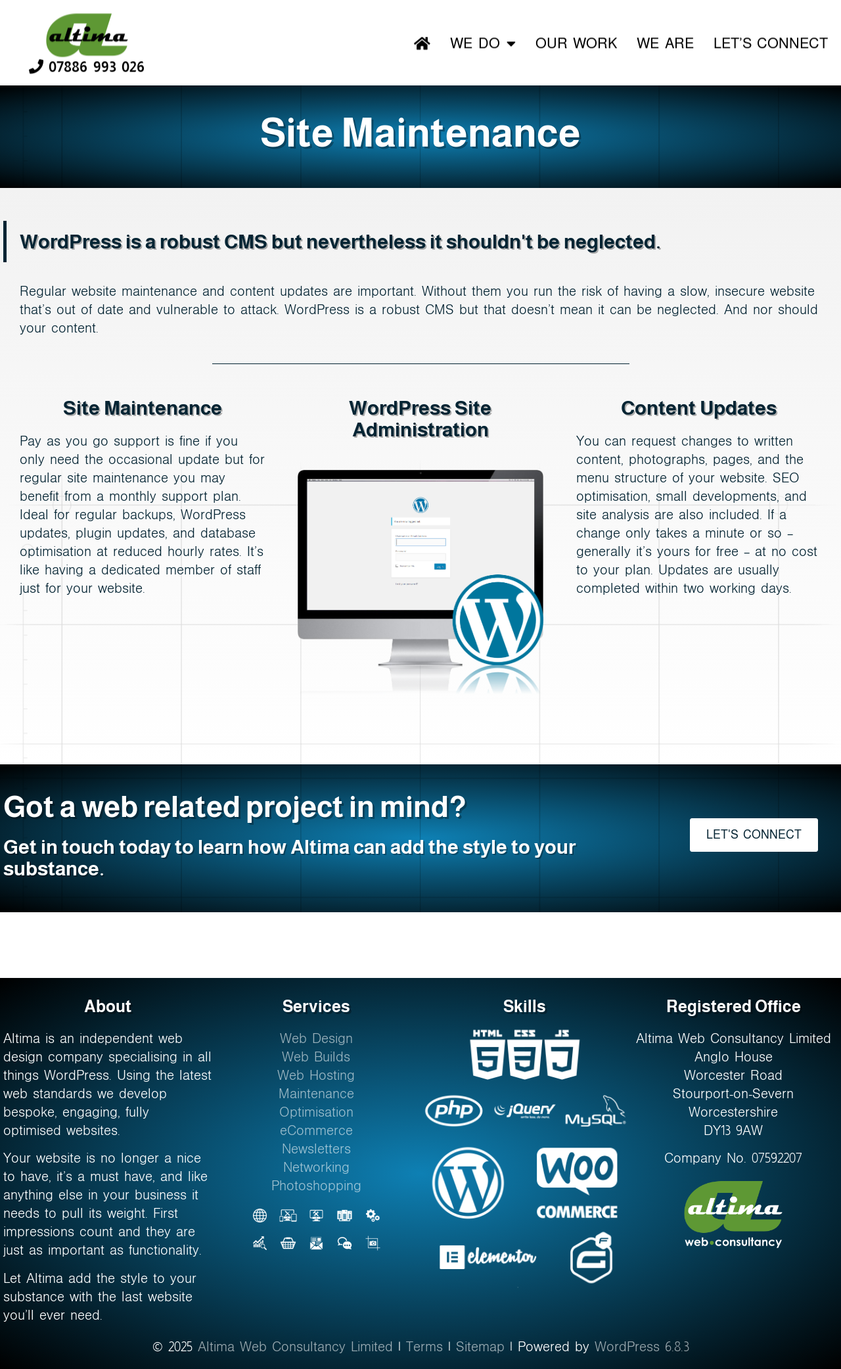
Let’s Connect (771, 42)
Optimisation (316, 1112)
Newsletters (316, 1149)
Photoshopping (316, 1185)
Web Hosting (316, 1075)
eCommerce (316, 1130)
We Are (665, 42)
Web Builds (316, 1057)
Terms (424, 1346)
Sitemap (480, 1346)
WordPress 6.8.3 (642, 1346)
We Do (482, 42)
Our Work (576, 42)
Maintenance (316, 1093)
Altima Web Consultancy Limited (295, 1346)
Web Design (316, 1038)
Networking (316, 1167)
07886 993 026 (87, 65)
